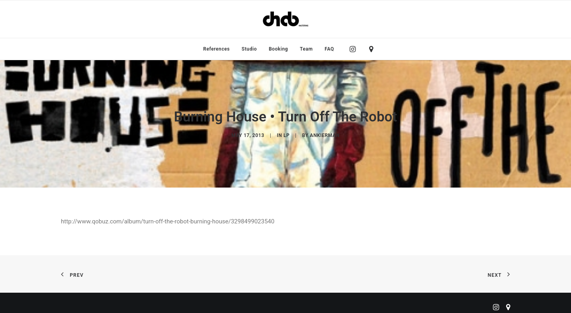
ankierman (324, 134)
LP (286, 134)
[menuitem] (216, 49)
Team (306, 49)
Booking (278, 49)
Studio (249, 49)
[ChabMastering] (285, 19)
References (216, 49)
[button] (354, 49)
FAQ (329, 49)
